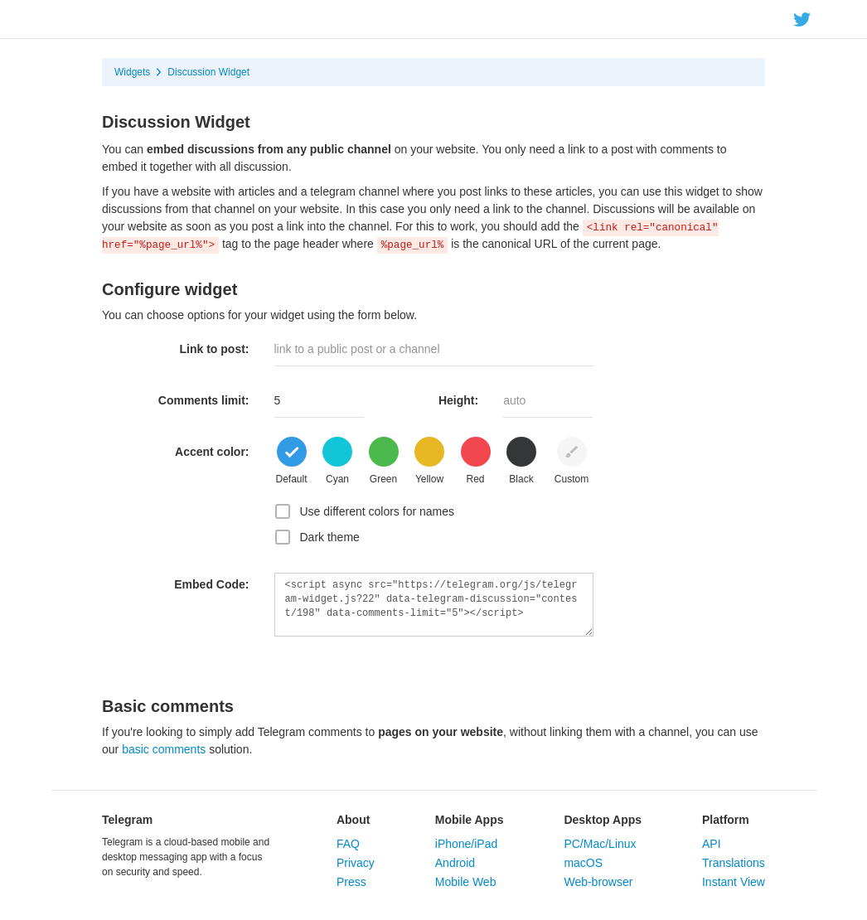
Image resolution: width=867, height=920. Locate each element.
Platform (725, 819)
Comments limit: (203, 400)
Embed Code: (211, 584)
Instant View (733, 882)
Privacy (356, 862)
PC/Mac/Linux (600, 843)
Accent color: (212, 451)
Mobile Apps (469, 819)
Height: (458, 400)
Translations (733, 862)
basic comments (164, 749)
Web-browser (598, 882)
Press (351, 882)
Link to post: (214, 349)
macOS (583, 862)
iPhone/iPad (466, 843)
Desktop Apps (603, 819)
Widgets (132, 72)
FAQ (348, 843)
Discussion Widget (208, 72)
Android (455, 862)
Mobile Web (465, 882)
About (353, 819)
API (711, 843)
